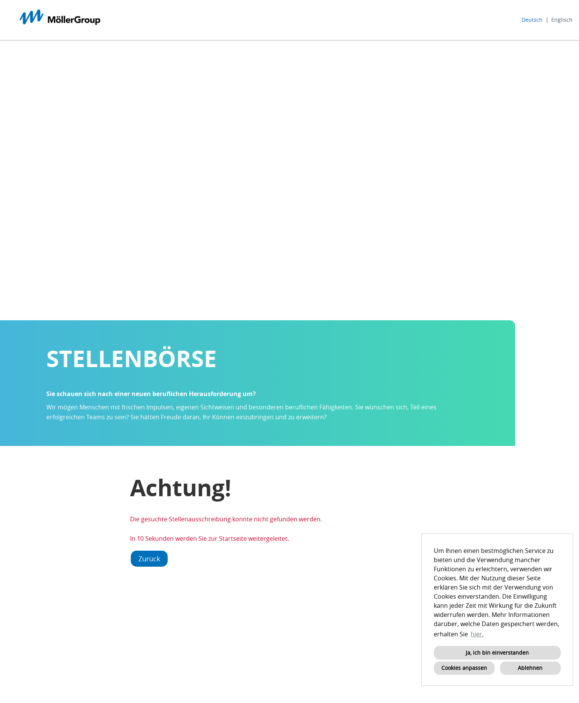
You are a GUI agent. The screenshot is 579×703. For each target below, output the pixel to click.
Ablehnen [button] (530, 667)
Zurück (149, 558)
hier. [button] (477, 634)
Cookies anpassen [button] (464, 667)
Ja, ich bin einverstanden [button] (497, 652)
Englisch (562, 19)
